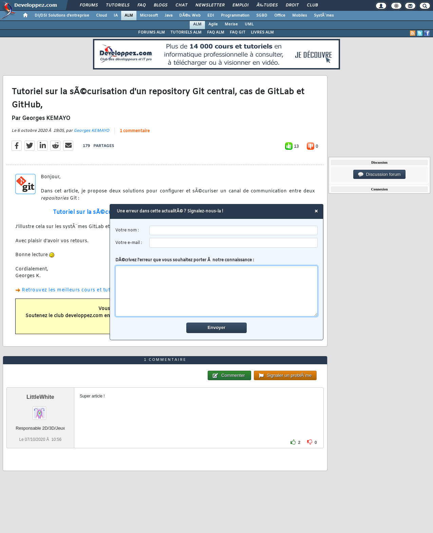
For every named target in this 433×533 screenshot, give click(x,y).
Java (168, 15)
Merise (231, 24)
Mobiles (299, 15)
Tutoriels (117, 5)
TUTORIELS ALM (186, 32)
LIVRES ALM (262, 32)
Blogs (160, 5)
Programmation (235, 15)
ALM (129, 15)
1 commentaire (135, 131)
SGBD (261, 15)
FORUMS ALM (151, 32)
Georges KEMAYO (91, 131)
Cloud (101, 15)
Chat (181, 5)
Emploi (240, 5)
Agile (213, 24)
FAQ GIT (237, 32)
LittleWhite (40, 397)
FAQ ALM (215, 32)
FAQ (141, 5)
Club (312, 5)
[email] (233, 243)
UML (249, 24)
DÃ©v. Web (190, 15)
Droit (292, 5)
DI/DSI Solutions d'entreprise (62, 15)
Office (279, 15)
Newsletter (210, 5)
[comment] (216, 291)
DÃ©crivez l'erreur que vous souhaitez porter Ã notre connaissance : (216, 287)
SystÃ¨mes (324, 15)
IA (116, 15)
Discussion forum (379, 174)
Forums (88, 5)
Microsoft (149, 15)
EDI (210, 15)
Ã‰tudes (267, 5)
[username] (233, 230)
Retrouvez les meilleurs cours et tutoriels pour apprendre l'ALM (101, 290)
